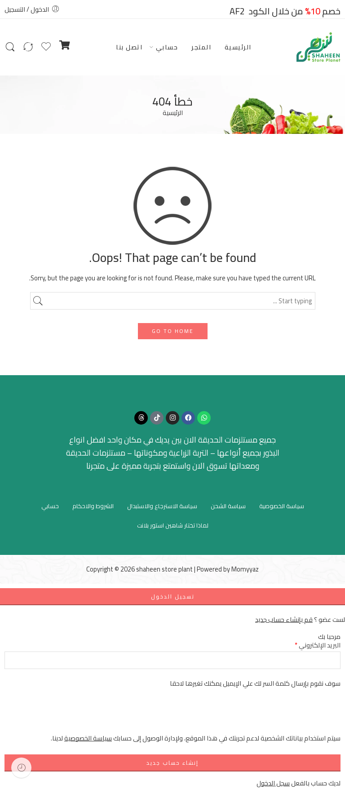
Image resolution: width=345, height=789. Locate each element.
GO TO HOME (173, 331)
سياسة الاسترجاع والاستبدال (162, 506)
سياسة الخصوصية (281, 506)
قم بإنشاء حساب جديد (284, 619)
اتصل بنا (129, 47)
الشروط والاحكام (93, 506)
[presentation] (272, 715)
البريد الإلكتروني (318, 645)
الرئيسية (238, 47)
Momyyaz (245, 569)
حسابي (167, 47)
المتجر (201, 47)
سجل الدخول (273, 783)
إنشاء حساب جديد (172, 763)
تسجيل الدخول (173, 596)
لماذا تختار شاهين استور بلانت (172, 525)
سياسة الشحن (228, 506)
